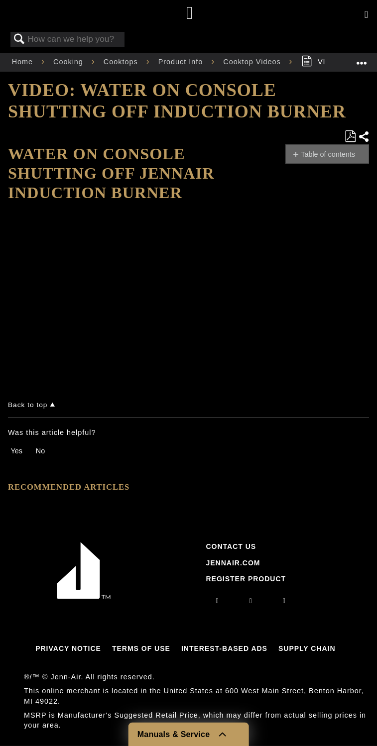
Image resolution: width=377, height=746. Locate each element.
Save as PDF (350, 136)
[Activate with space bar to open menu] (366, 14)
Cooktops (122, 62)
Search (19, 39)
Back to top (27, 405)
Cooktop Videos (253, 62)
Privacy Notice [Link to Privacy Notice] (68, 648)
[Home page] (190, 13)
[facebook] (251, 600)
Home (23, 62)
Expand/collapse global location (361, 59)
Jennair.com (233, 563)
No (40, 451)
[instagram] (218, 600)
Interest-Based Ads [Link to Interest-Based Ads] (224, 648)
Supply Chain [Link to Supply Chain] (307, 648)
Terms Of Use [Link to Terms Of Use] (141, 648)
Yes (16, 451)
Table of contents (328, 154)
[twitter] (284, 600)
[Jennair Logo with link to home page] (83, 596)
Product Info (182, 62)
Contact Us (231, 546)
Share (363, 136)
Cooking (69, 62)
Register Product (246, 579)
